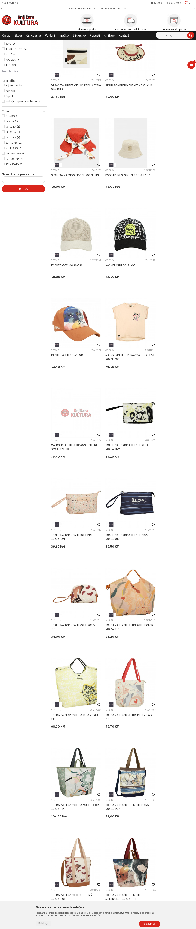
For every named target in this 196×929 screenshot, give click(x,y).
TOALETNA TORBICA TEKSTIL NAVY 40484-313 (170, 375)
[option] (98, 8)
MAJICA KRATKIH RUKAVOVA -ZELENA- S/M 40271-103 (167, 291)
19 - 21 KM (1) (13, 177)
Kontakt (72, 787)
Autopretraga (150, 49)
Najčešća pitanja (143, 821)
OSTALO (55, 115)
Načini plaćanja (142, 787)
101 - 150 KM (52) (15, 193)
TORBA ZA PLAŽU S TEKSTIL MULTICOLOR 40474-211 (117, 629)
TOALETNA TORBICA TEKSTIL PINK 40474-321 (121, 375)
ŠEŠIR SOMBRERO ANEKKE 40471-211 (121, 121)
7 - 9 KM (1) (12, 161)
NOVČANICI (155, 622)
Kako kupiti (140, 782)
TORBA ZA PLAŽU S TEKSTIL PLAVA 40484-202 (170, 544)
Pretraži (23, 229)
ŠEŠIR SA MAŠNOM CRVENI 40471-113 (171, 121)
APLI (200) (11, 94)
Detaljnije (43, 923)
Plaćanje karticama (145, 792)
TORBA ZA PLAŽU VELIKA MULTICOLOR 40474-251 (115, 460)
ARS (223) (11, 105)
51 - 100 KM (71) (14, 188)
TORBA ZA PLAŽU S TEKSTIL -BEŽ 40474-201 (72, 629)
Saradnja (72, 782)
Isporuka (138, 797)
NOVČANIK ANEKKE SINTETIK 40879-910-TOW (167, 629)
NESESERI (56, 369)
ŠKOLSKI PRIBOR (13, 59)
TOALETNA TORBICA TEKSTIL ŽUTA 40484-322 (72, 375)
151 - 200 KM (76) (15, 198)
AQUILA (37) (12, 99)
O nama (72, 772)
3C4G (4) (10, 83)
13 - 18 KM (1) (13, 172)
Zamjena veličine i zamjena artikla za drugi (160, 802)
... (122, 746)
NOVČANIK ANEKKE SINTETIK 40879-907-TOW (118, 713)
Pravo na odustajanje (145, 816)
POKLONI (10, 63)
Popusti (10, 136)
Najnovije (10, 130)
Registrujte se (173, 2)
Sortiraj (166, 49)
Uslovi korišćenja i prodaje (149, 772)
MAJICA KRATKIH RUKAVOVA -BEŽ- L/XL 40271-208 (121, 291)
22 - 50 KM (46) (14, 182)
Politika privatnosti (144, 777)
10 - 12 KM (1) (13, 166)
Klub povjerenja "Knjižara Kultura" (87, 792)
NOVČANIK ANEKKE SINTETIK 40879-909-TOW (69, 713)
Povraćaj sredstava (144, 811)
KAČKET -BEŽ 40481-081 (115, 204)
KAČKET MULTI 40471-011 (67, 289)
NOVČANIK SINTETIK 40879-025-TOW (170, 713)
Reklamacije (140, 806)
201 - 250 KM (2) (14, 204)
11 (130, 746)
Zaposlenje (74, 777)
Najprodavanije (14, 125)
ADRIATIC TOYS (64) (16, 89)
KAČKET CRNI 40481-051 (164, 204)
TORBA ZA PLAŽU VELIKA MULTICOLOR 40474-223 (115, 544)
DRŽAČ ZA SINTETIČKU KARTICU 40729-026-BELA (71, 121)
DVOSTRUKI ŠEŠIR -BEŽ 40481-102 (73, 204)
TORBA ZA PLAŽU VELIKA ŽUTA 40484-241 (168, 460)
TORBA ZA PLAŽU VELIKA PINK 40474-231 (70, 544)
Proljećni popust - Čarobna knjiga (23, 141)
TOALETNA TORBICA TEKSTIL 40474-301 (69, 460)
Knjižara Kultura (10, 42)
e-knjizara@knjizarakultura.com (22, 803)
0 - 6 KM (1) (12, 156)
